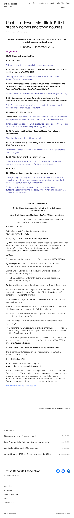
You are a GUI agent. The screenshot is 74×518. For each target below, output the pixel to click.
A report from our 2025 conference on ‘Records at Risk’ (27, 454)
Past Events (23, 32)
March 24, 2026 (65, 442)
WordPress (67, 513)
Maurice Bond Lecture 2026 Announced (21, 448)
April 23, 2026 (66, 436)
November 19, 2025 (64, 454)
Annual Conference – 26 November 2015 (53, 408)
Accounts (15, 32)
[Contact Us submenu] (69, 7)
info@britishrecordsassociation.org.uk (22, 363)
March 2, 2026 (66, 448)
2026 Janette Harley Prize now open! (20, 436)
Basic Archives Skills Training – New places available (26, 442)
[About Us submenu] (36, 3)
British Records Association (10, 5)
